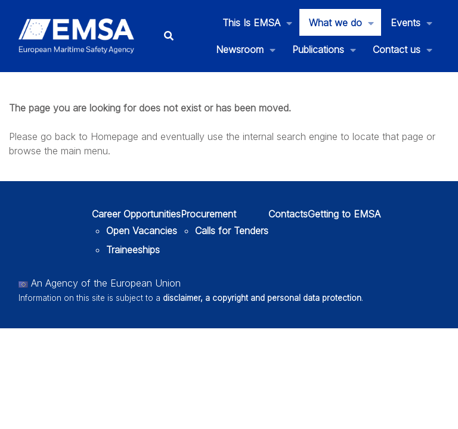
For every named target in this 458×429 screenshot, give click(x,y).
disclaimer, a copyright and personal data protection (262, 298)
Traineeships (133, 250)
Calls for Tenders (231, 231)
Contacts (288, 214)
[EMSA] (76, 36)
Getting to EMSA (344, 214)
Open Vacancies (141, 231)
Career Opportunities (136, 214)
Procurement (208, 214)
